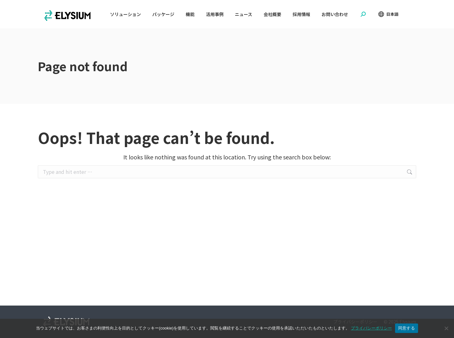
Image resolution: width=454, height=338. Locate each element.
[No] (446, 328)
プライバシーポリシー (371, 328)
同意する (406, 328)
